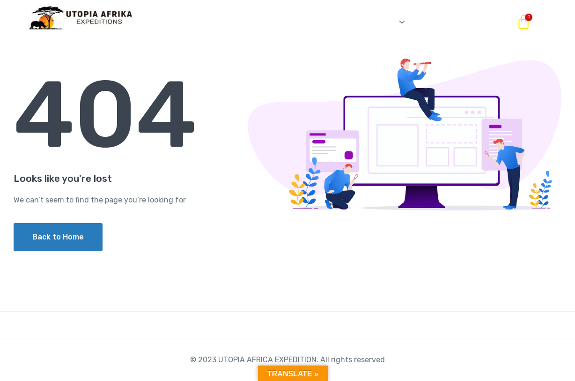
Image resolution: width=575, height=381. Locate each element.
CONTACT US (455, 22)
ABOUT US (315, 22)
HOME (177, 22)
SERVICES (382, 22)
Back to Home (58, 236)
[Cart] (523, 22)
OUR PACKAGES (242, 22)
